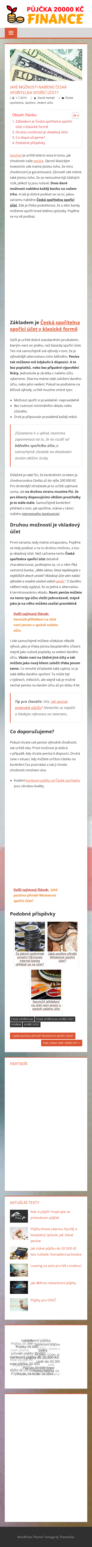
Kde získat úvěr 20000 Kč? (60, 1043)
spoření (16, 1024)
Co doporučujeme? (30, 137)
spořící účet (31, 1024)
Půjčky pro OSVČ (43, 1300)
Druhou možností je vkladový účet (42, 132)
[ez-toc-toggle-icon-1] (73, 115)
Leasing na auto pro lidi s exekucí (56, 1265)
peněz (60, 581)
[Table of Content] (75, 115)
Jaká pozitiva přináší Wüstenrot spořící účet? (43, 1036)
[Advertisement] (46, 269)
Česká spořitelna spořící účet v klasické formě (45, 325)
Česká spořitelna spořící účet (55, 1019)
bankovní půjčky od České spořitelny (53, 780)
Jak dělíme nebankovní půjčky (53, 1283)
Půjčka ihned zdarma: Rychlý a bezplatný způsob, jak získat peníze (54, 1235)
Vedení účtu (45, 103)
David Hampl (46, 98)
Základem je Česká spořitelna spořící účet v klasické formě (44, 124)
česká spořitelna (22, 1019)
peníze (39, 161)
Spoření (30, 103)
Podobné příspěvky (30, 142)
